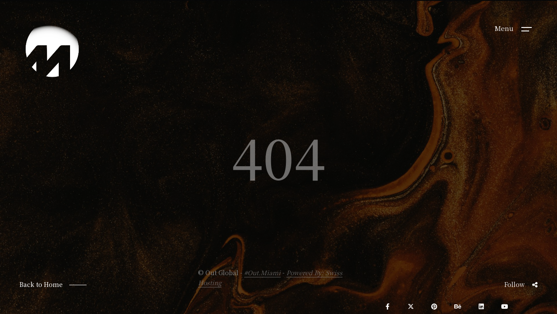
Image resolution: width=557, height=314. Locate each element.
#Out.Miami (262, 272)
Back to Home (41, 284)
